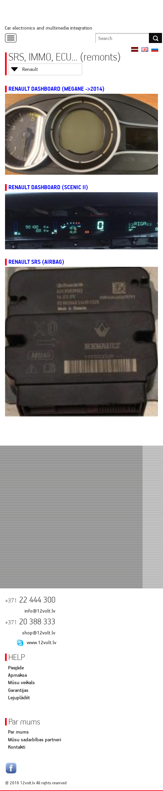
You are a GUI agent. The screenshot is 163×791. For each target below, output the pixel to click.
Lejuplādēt (19, 698)
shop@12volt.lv (38, 633)
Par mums (18, 732)
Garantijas (18, 690)
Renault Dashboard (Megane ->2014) (56, 88)
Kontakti (16, 747)
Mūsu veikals (21, 682)
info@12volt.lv (39, 611)
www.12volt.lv (41, 642)
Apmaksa (17, 675)
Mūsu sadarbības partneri (34, 740)
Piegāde (16, 668)
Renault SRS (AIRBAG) (36, 261)
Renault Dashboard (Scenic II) (48, 187)
